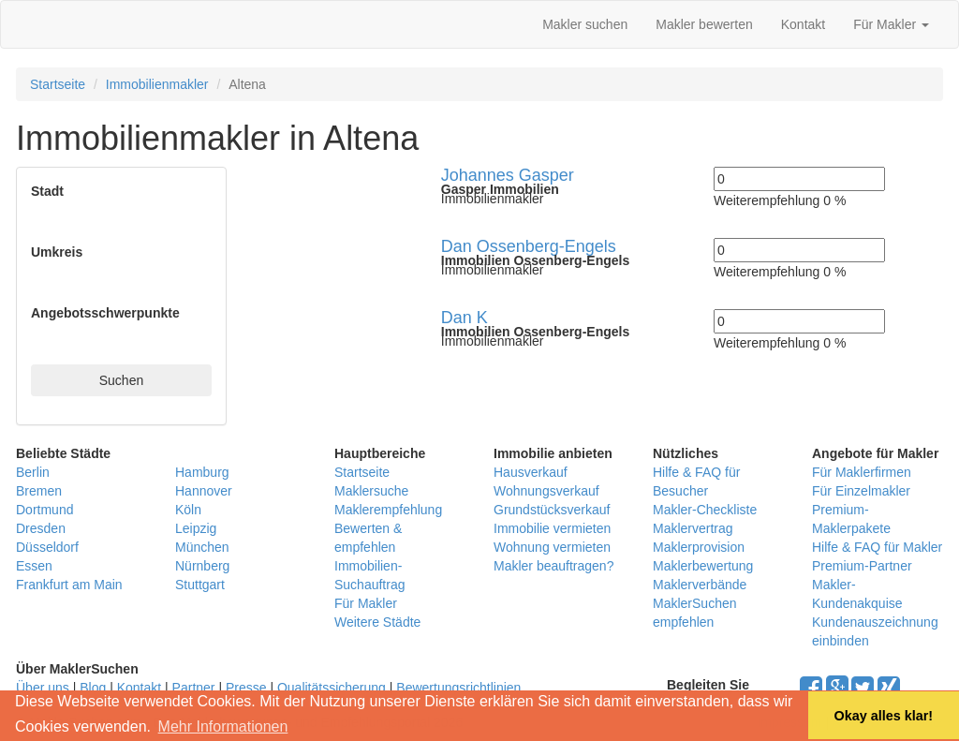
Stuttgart (200, 584)
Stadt (47, 191)
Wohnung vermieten (552, 547)
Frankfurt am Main (69, 584)
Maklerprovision (699, 547)
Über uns (42, 687)
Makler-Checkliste (705, 509)
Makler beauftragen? (553, 565)
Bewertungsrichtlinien (458, 687)
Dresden (41, 528)
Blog (93, 687)
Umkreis (56, 252)
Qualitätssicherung (331, 687)
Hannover (203, 490)
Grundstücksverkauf (552, 509)
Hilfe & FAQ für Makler (877, 547)
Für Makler (891, 24)
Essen (34, 565)
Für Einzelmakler (861, 490)
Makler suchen (584, 24)
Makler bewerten (704, 24)
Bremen (39, 490)
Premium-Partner (862, 565)
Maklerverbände (699, 584)
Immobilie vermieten (552, 528)
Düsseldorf (47, 547)
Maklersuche (371, 490)
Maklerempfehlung (388, 509)
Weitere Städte (377, 622)
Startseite (57, 84)
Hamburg (202, 472)
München (202, 547)
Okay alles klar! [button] (883, 715)
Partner (193, 687)
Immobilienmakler (157, 84)
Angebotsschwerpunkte (105, 312)
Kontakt (803, 24)
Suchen (121, 380)
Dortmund (44, 509)
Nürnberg (202, 565)
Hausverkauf (531, 472)
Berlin (33, 472)
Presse (246, 687)
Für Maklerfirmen (861, 472)
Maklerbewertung (703, 565)
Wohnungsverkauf (546, 490)
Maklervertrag (693, 528)
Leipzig (195, 528)
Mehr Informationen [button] (223, 726)
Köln (188, 509)
